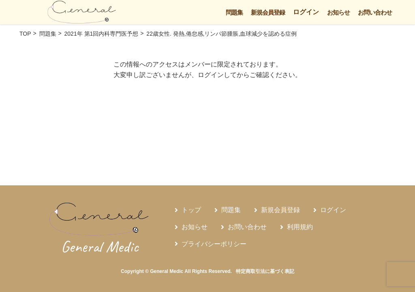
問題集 (234, 12)
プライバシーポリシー (214, 243)
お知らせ (338, 12)
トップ (191, 209)
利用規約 (300, 226)
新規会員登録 (268, 12)
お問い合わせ (375, 12)
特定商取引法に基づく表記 (265, 271)
